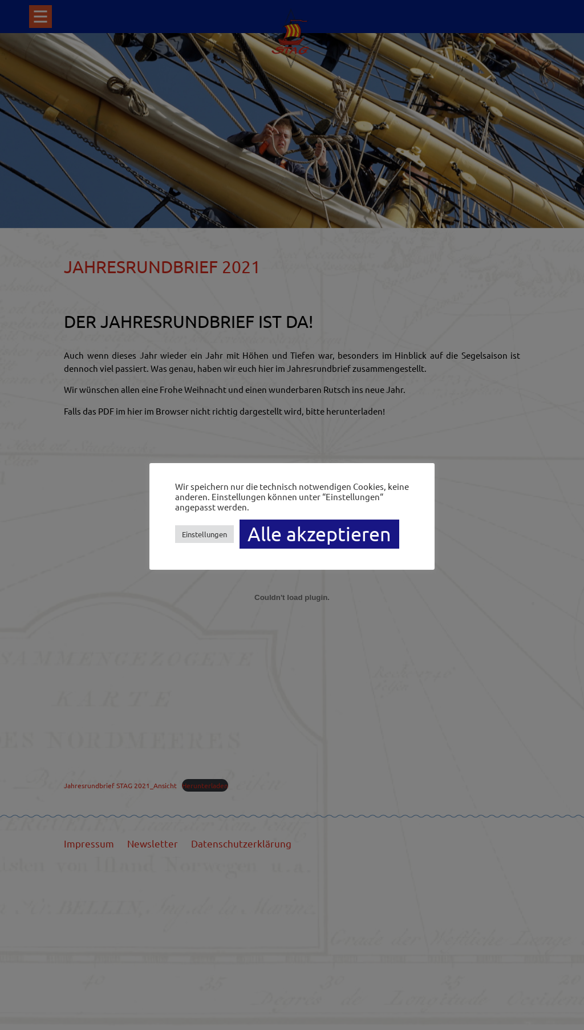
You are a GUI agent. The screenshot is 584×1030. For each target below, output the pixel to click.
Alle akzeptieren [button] (319, 533)
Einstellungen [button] (204, 534)
